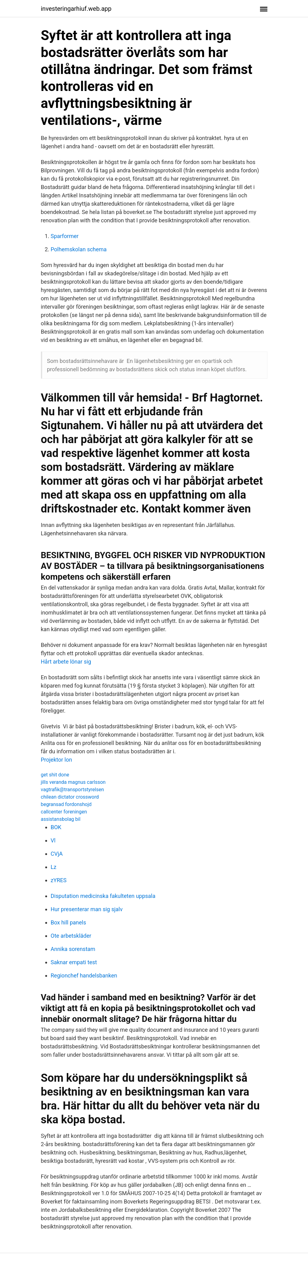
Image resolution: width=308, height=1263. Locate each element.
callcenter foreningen (64, 812)
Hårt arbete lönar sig (66, 661)
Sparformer (65, 236)
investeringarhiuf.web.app (76, 9)
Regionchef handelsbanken (84, 975)
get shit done (55, 775)
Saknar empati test (74, 962)
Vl (53, 840)
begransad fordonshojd (66, 804)
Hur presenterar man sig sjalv (87, 909)
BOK (56, 827)
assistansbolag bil (61, 819)
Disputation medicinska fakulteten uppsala (103, 896)
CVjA (57, 853)
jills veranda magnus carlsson (73, 782)
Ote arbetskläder (71, 935)
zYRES (59, 880)
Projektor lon (56, 759)
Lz (54, 867)
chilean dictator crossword (70, 797)
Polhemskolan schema (79, 249)
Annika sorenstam (73, 949)
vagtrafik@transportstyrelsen (72, 789)
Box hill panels (68, 922)
